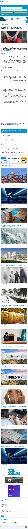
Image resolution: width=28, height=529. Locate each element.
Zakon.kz (8, 50)
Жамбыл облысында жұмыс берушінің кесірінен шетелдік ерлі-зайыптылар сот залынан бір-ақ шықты (14, 217)
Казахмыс (3, 510)
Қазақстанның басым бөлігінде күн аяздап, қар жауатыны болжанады (14, 237)
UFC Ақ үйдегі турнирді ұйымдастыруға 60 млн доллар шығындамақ (14, 257)
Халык (3, 500)
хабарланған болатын (14, 124)
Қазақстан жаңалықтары (4, 24)
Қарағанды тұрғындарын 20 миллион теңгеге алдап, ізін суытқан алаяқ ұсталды (14, 276)
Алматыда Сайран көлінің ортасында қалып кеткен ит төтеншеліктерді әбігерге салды (14, 398)
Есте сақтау (25, 14)
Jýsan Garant (4, 504)
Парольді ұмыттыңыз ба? (5, 14)
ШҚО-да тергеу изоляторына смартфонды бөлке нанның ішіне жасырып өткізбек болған (14, 318)
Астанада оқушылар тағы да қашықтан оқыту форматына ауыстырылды (14, 418)
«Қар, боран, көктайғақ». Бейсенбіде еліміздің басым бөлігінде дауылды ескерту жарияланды (14, 297)
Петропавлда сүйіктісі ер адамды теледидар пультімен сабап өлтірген (14, 378)
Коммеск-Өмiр (4, 513)
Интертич (3, 509)
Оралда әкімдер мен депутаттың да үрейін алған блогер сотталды (14, 338)
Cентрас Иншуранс (5, 505)
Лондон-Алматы (5, 503)
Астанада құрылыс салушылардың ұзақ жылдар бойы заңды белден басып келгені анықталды (14, 177)
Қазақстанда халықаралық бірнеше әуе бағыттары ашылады (14, 457)
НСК (2, 512)
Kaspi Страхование (5, 506)
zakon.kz (6, 126)
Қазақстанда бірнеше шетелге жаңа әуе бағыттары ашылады (14, 197)
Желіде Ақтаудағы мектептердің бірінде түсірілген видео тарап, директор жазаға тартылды (14, 358)
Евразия (3, 507)
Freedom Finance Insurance (6, 511)
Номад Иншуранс (5, 501)
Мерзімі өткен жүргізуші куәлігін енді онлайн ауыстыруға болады (14, 438)
